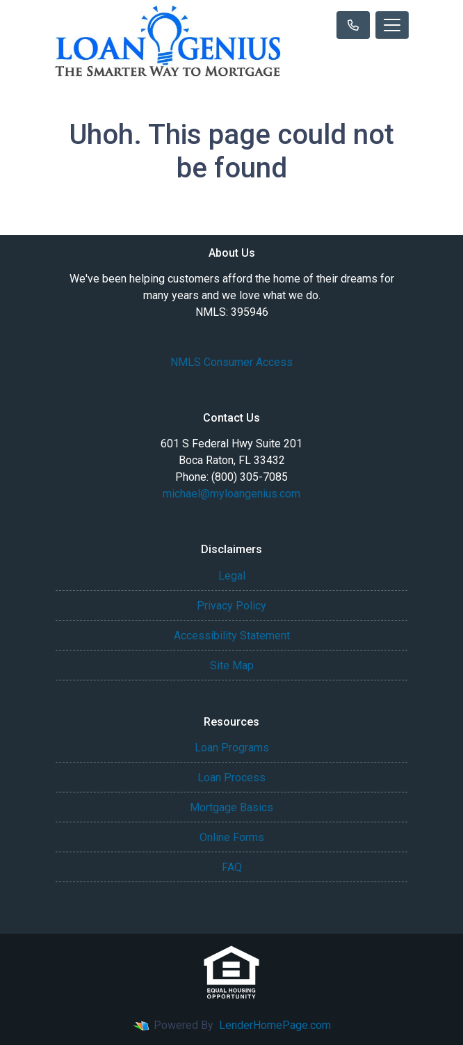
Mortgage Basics (231, 807)
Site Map (232, 665)
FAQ (232, 867)
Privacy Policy (231, 605)
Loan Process (231, 777)
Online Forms (232, 837)
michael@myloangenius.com (231, 493)
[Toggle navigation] (392, 25)
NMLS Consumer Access (231, 362)
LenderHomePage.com (275, 1025)
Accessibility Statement (232, 635)
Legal (231, 575)
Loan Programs (232, 747)
